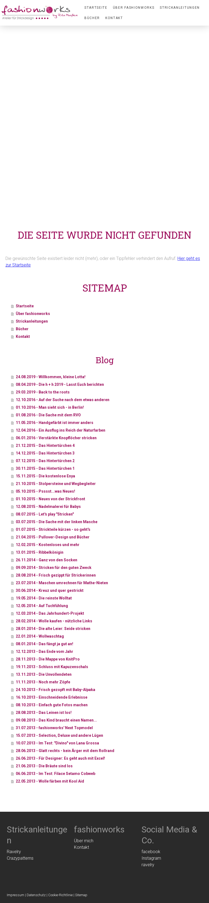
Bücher (92, 18)
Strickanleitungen (180, 8)
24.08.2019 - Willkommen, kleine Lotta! (50, 377)
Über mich (83, 840)
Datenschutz (36, 895)
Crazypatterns (20, 858)
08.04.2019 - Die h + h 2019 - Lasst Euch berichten (60, 384)
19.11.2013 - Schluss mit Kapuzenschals (52, 667)
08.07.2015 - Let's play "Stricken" (45, 514)
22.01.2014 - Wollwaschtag (40, 636)
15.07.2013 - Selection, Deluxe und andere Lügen (59, 735)
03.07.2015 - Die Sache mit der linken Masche (56, 522)
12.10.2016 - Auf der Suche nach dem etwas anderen (62, 400)
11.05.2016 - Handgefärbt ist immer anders (54, 422)
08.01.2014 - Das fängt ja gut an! (44, 644)
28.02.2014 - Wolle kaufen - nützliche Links (54, 621)
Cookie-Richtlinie (60, 895)
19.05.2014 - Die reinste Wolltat (44, 598)
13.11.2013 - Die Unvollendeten (44, 674)
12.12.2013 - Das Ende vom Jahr (44, 651)
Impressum (15, 895)
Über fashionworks (134, 8)
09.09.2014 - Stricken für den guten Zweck (53, 567)
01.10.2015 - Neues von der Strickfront (50, 499)
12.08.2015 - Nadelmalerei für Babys (48, 506)
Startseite (95, 8)
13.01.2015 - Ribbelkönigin (39, 552)
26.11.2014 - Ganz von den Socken (46, 560)
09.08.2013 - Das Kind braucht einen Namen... (56, 720)
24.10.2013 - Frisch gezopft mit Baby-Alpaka (55, 689)
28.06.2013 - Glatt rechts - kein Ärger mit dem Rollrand (65, 751)
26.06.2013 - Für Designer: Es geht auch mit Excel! (60, 758)
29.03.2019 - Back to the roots (43, 392)
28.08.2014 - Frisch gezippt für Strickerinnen (56, 575)
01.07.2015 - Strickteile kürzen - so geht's (53, 529)
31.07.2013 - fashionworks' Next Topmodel (54, 728)
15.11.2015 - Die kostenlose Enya (45, 476)
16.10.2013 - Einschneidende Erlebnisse (51, 697)
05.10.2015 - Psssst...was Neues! (45, 491)
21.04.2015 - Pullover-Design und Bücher (53, 537)
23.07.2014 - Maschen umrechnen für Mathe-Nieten (62, 583)
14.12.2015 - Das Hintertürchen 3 (45, 453)
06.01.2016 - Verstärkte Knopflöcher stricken (56, 438)
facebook (151, 851)
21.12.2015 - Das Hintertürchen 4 (45, 445)
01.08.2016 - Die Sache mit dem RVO (48, 415)
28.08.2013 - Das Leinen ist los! (44, 712)
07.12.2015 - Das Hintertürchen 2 (45, 461)
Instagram (151, 858)
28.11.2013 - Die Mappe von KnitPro (48, 659)
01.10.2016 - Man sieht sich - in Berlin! (50, 407)
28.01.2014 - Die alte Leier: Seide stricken (53, 628)
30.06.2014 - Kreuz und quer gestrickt (50, 590)
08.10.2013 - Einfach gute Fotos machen (52, 705)
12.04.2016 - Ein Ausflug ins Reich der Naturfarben (60, 430)
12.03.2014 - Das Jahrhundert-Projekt (50, 613)
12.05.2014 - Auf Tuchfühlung (42, 606)
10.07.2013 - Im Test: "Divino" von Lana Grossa (57, 743)
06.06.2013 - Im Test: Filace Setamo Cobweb (55, 773)
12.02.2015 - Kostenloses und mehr (47, 545)
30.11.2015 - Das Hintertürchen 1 (45, 468)
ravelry (148, 864)
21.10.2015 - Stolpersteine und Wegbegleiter (56, 483)
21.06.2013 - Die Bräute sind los (44, 766)
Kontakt (114, 18)
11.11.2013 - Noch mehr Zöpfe (43, 682)
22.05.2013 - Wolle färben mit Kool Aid (50, 781)
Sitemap (81, 895)
